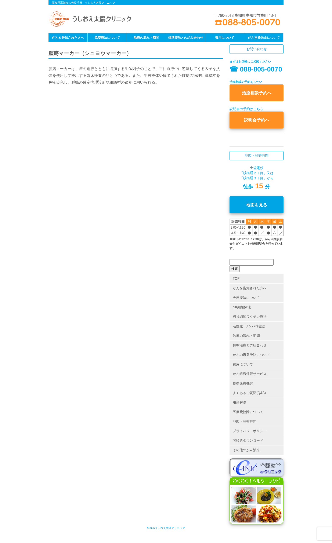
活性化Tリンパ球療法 (249, 326)
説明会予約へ (256, 120)
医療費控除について (248, 412)
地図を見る (256, 205)
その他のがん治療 (246, 450)
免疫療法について (107, 37)
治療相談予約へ (256, 93)
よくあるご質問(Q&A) (249, 393)
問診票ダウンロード (248, 440)
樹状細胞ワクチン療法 (250, 316)
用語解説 (239, 402)
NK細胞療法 (242, 307)
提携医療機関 (243, 383)
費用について (224, 37)
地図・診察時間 (244, 421)
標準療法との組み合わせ (185, 37)
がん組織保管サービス (250, 374)
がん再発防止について (264, 37)
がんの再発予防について (251, 355)
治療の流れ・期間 (146, 37)
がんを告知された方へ (68, 37)
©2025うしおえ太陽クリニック (166, 527)
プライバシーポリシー (250, 431)
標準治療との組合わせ (250, 345)
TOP (236, 278)
